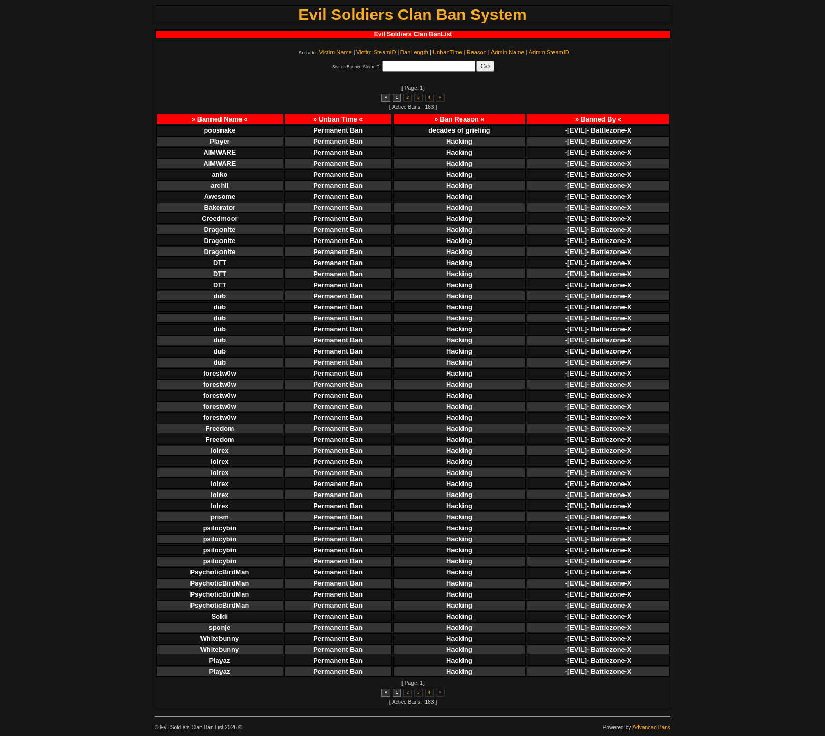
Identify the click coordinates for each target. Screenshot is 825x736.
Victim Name (335, 52)
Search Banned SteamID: (356, 67)
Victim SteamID (376, 52)
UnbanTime (447, 52)
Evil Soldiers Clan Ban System (412, 14)
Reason (477, 52)
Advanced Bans (651, 727)
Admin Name (508, 52)
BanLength (414, 52)
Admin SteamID (549, 52)
